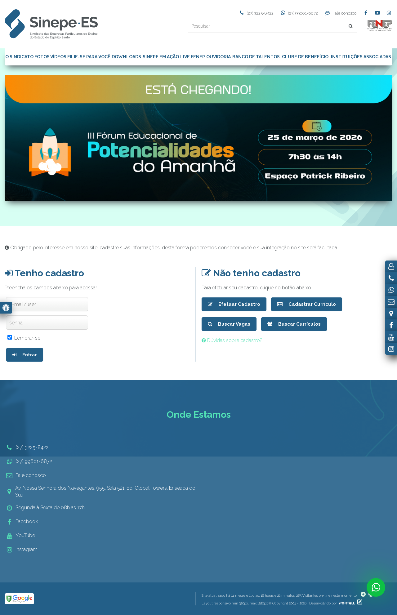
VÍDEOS (58, 56)
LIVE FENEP (192, 56)
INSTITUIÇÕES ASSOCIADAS (361, 56)
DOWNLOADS (126, 56)
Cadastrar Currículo (306, 304)
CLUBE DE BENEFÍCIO (305, 56)
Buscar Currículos (294, 324)
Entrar (24, 355)
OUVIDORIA (218, 56)
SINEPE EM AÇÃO (161, 56)
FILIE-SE (76, 56)
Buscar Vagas (229, 324)
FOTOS (42, 56)
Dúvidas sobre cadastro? (232, 340)
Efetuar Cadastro (234, 304)
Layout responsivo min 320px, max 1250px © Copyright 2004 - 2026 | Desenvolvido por (279, 603)
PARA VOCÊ (98, 56)
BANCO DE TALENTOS (256, 56)
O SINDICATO (19, 56)
